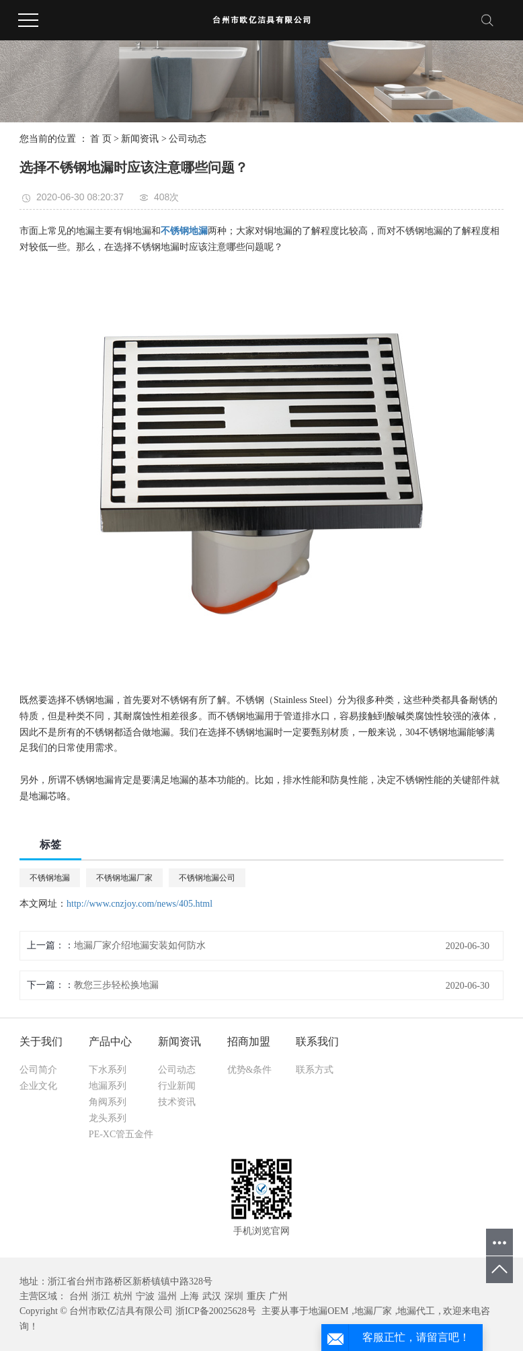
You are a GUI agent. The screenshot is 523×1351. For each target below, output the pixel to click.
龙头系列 (107, 1118)
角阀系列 (107, 1102)
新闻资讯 (140, 139)
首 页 (101, 139)
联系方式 (314, 1070)
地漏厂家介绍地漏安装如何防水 (140, 945)
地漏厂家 (373, 1311)
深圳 (234, 1296)
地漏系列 (107, 1086)
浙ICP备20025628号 (215, 1311)
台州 (78, 1296)
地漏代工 (416, 1311)
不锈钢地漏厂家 (124, 878)
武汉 (211, 1296)
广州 (278, 1296)
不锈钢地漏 (50, 878)
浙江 (100, 1296)
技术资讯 (177, 1102)
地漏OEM (328, 1311)
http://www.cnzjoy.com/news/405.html (139, 904)
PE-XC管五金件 (121, 1134)
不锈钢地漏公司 (207, 878)
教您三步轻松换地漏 (116, 985)
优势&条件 (249, 1070)
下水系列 (107, 1070)
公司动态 (187, 139)
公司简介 (38, 1070)
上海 (189, 1296)
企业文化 (38, 1086)
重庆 (256, 1296)
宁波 (145, 1296)
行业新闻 (177, 1086)
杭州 (123, 1296)
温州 (167, 1296)
